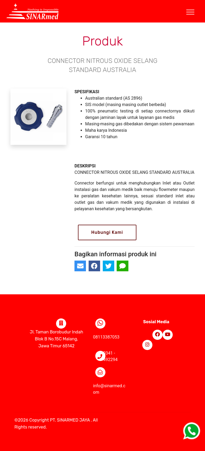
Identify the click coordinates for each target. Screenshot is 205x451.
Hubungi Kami (107, 232)
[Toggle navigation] (194, 5)
